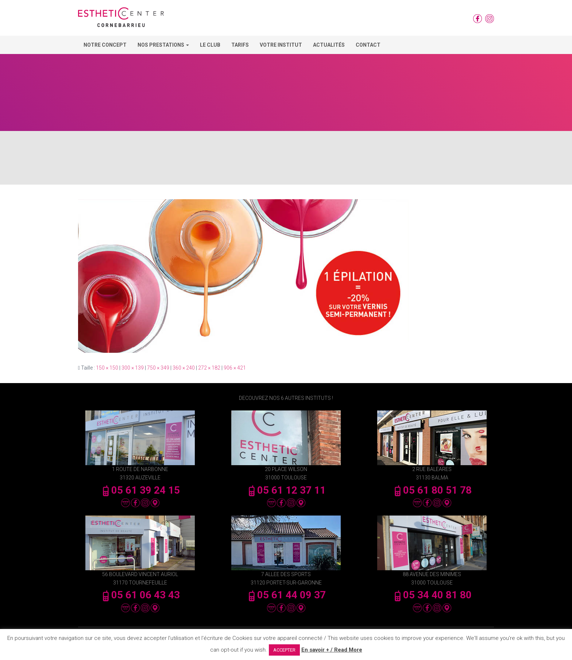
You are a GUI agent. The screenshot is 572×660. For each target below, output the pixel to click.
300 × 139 (132, 368)
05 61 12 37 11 (286, 490)
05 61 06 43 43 (140, 595)
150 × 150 (107, 368)
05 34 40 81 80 (432, 595)
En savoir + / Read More (331, 650)
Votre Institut (281, 45)
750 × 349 (158, 368)
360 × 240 (184, 368)
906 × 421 (235, 368)
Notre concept (105, 45)
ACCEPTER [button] (284, 650)
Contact (368, 45)
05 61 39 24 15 (140, 490)
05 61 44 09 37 (286, 595)
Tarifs (240, 45)
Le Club (210, 45)
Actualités (329, 45)
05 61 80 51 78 (432, 490)
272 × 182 (209, 368)
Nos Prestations (163, 45)
